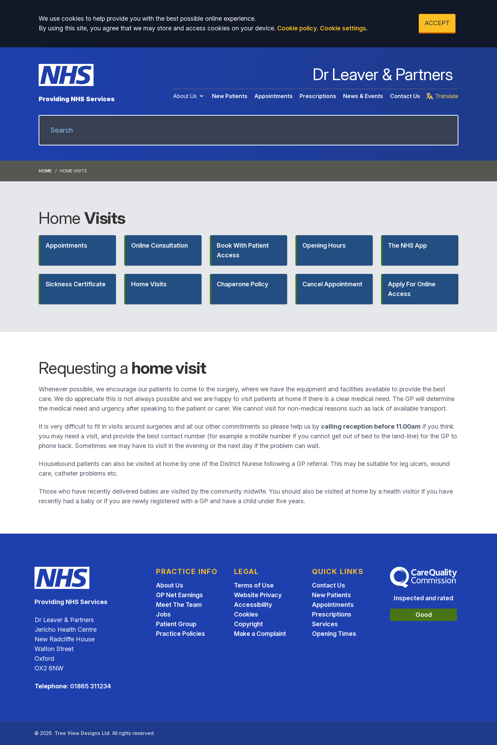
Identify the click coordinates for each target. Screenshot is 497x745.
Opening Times (334, 633)
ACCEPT (437, 23)
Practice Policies (180, 633)
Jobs (163, 614)
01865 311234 (90, 686)
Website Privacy (258, 595)
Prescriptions (318, 96)
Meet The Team (179, 604)
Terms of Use (254, 585)
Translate (442, 96)
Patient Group (176, 624)
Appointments (273, 96)
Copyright (248, 624)
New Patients (229, 96)
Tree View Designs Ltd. (83, 733)
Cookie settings (343, 28)
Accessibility (253, 604)
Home (45, 170)
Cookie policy (297, 28)
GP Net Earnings (179, 595)
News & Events (363, 96)
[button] (77, 250)
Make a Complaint (260, 633)
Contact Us (405, 96)
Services (325, 624)
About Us (189, 96)
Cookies (246, 614)
